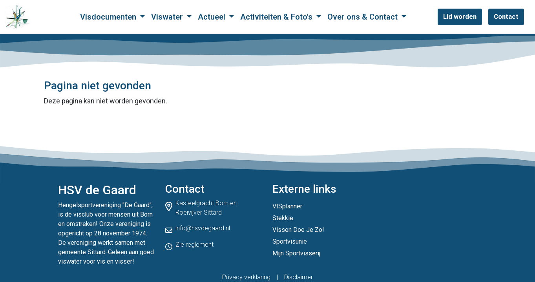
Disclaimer (298, 277)
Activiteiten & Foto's (277, 17)
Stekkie (282, 218)
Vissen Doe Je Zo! (298, 229)
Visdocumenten (109, 17)
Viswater (168, 17)
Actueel (212, 17)
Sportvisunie (289, 241)
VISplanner (287, 206)
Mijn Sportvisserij (296, 253)
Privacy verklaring (246, 277)
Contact (506, 16)
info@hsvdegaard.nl (202, 228)
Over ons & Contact (363, 17)
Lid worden (460, 16)
